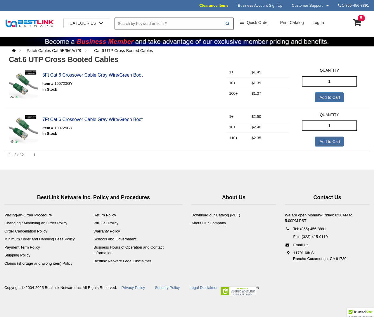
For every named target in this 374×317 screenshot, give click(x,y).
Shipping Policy (17, 255)
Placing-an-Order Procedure (28, 215)
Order (254, 22)
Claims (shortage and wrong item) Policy (38, 263)
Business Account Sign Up (260, 5)
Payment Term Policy (22, 247)
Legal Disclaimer (204, 287)
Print (291, 22)
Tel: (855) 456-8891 (305, 229)
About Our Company (208, 223)
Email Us (297, 245)
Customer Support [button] (310, 5)
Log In (318, 22)
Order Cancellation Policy (25, 231)
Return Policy (105, 215)
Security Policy (167, 287)
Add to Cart (329, 97)
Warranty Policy (107, 231)
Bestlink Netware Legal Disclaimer (122, 261)
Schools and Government (115, 239)
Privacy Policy (133, 287)
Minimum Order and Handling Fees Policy (39, 239)
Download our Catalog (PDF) (215, 215)
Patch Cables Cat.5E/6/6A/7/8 (54, 50)
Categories (86, 23)
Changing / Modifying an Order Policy (35, 223)
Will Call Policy (106, 223)
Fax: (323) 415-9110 (310, 237)
